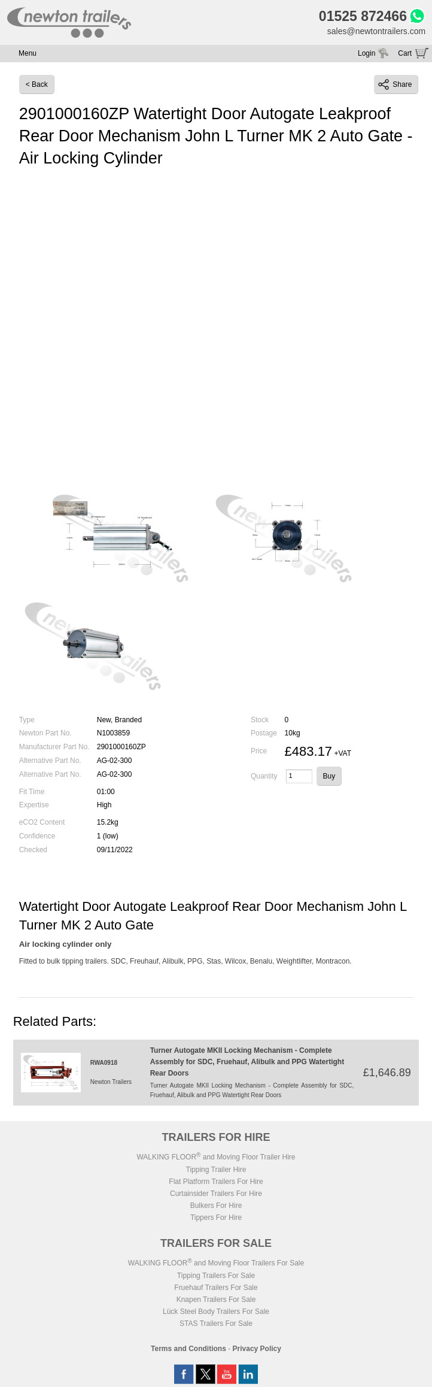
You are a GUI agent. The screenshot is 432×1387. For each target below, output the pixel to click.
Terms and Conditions (188, 1348)
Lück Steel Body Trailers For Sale (216, 1311)
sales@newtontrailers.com (376, 31)
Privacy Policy (257, 1348)
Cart (405, 53)
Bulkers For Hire (216, 1205)
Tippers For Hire (216, 1217)
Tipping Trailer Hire (216, 1169)
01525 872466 (363, 16)
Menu (27, 53)
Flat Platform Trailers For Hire (216, 1181)
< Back (37, 84)
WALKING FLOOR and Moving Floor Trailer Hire (215, 1157)
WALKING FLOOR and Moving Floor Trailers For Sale (216, 1263)
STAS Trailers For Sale (216, 1323)
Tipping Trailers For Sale (216, 1275)
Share (395, 84)
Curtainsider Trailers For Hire (216, 1193)
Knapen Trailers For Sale (216, 1299)
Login (366, 53)
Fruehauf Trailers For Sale (215, 1287)
